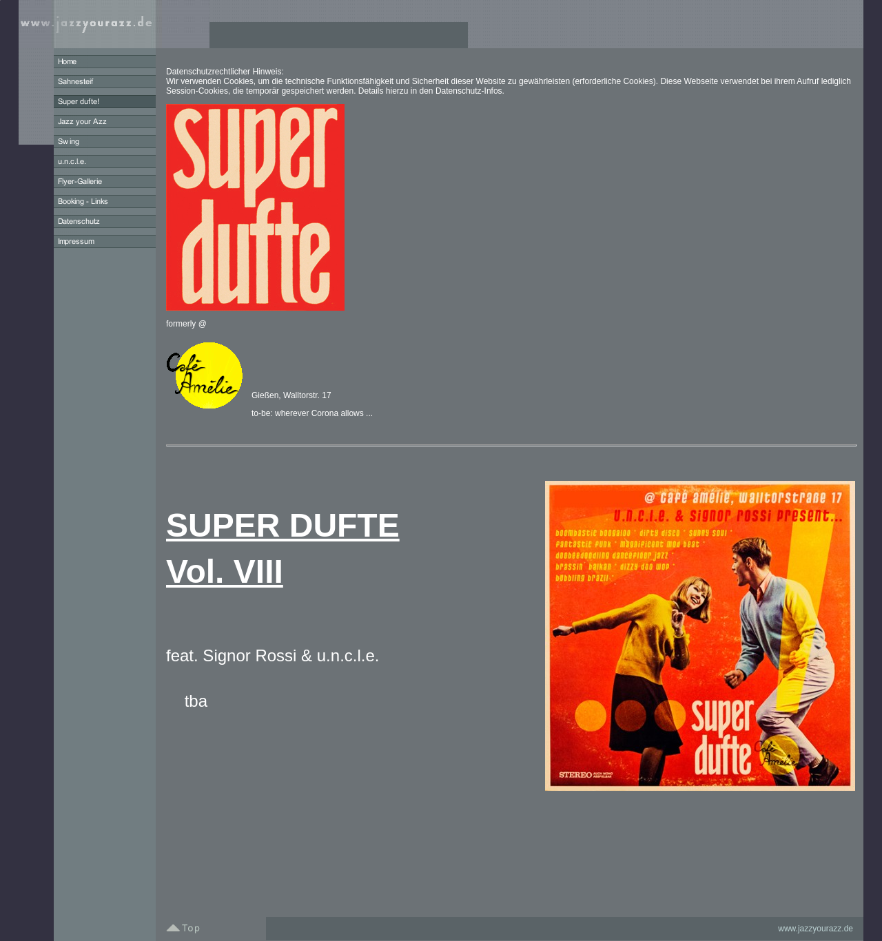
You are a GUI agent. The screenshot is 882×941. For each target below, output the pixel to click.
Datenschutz (458, 91)
